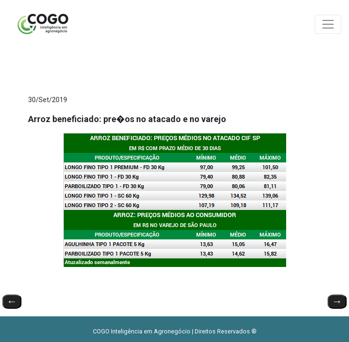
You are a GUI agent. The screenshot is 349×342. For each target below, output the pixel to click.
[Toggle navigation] (328, 24)
